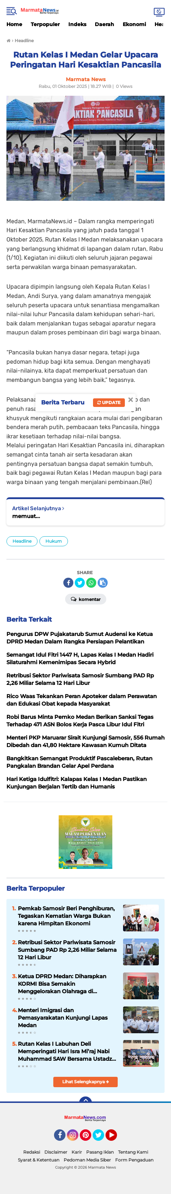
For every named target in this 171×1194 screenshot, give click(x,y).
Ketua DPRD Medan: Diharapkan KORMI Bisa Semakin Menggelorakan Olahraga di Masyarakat (62, 984)
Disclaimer (55, 1152)
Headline (22, 541)
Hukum (53, 541)
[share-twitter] (80, 583)
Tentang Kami (133, 1152)
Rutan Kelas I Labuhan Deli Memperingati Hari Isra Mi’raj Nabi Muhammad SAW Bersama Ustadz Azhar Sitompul (65, 1051)
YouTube (116, 1138)
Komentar (86, 599)
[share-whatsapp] (91, 583)
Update (109, 402)
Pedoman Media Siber (87, 1160)
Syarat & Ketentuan (38, 1160)
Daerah (104, 24)
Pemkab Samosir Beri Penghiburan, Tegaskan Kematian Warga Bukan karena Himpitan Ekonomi (66, 916)
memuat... (26, 516)
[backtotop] (85, 1102)
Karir (77, 1152)
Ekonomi (134, 24)
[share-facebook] (68, 583)
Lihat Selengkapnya (85, 1081)
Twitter (102, 1138)
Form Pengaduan (134, 1160)
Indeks (77, 24)
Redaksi (31, 1152)
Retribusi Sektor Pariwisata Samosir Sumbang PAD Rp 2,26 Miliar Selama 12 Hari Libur (67, 950)
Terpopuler (45, 24)
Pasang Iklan (100, 1152)
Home (14, 24)
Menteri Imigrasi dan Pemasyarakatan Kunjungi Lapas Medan (63, 1018)
